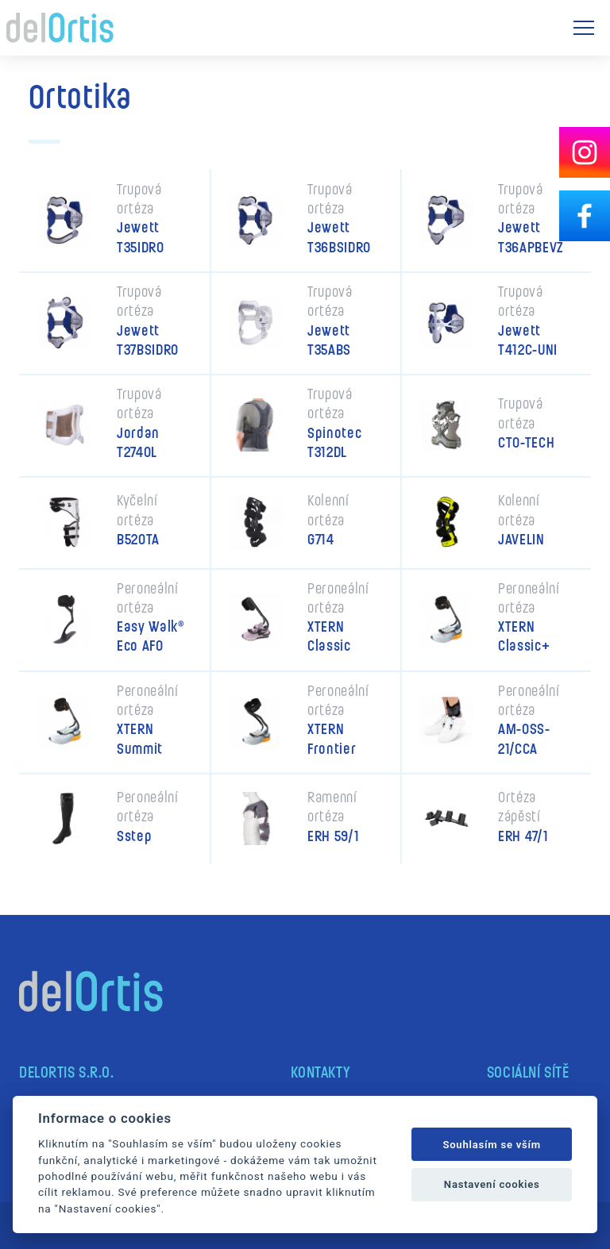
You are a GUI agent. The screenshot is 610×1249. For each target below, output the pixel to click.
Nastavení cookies (492, 1184)
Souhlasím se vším (491, 1145)
